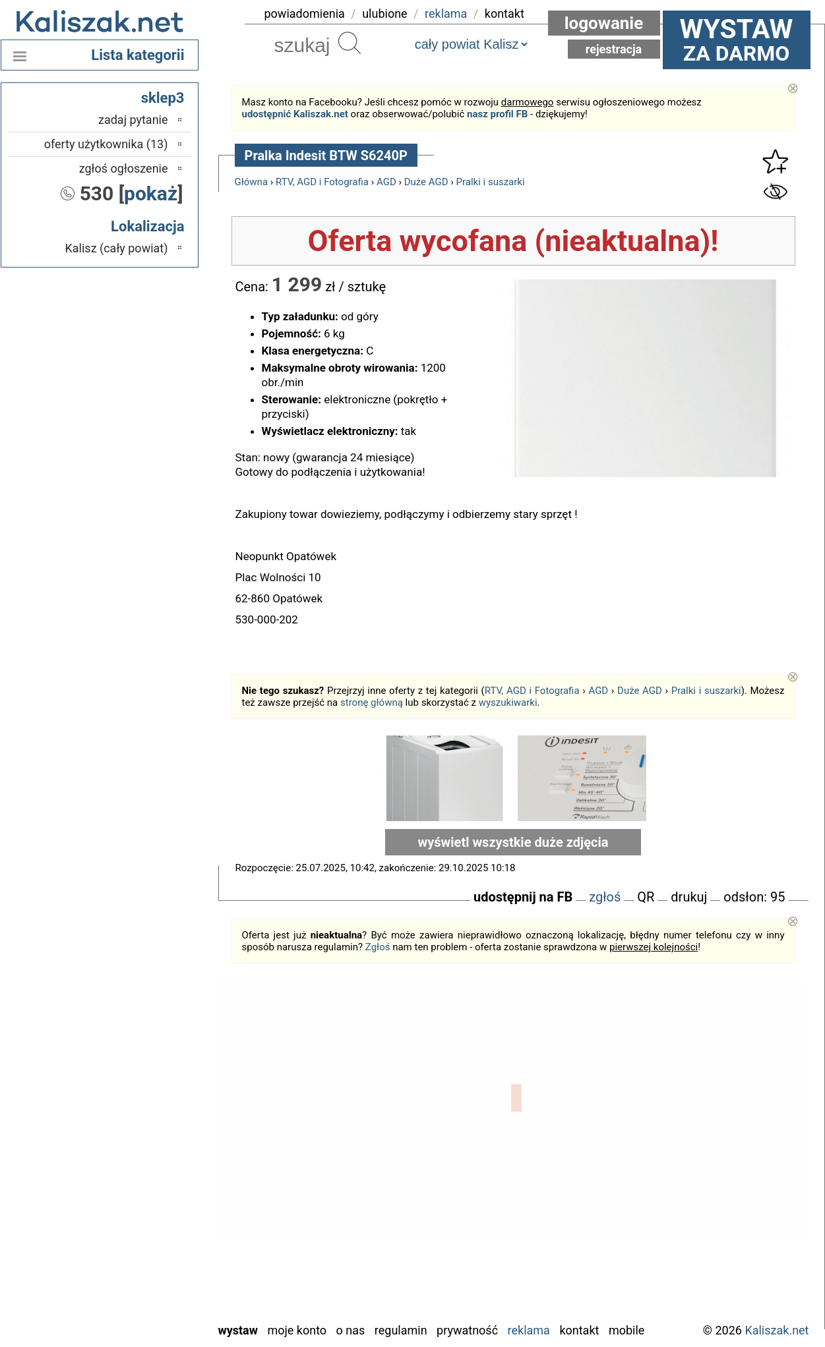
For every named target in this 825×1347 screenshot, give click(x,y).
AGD (386, 182)
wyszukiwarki (508, 702)
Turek (154, 1257)
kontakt (504, 13)
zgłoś (605, 897)
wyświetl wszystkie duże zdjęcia (513, 842)
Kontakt (579, 1330)
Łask (156, 1115)
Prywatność (467, 1330)
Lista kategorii (137, 55)
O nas (350, 1330)
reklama (446, 13)
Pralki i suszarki (490, 182)
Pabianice (144, 1168)
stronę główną (371, 702)
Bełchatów (143, 1097)
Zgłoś (377, 947)
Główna (251, 182)
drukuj (689, 897)
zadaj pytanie (133, 120)
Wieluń (151, 1275)
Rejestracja (614, 49)
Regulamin (401, 1330)
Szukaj (349, 42)
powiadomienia (304, 13)
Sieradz (150, 1222)
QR (645, 897)
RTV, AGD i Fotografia (322, 182)
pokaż (150, 193)
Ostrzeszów (139, 1151)
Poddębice (142, 1204)
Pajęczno (145, 1186)
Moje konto (296, 1330)
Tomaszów (142, 1240)
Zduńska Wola (134, 1311)
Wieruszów (141, 1293)
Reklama (529, 1330)
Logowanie (604, 23)
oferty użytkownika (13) (106, 144)
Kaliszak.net (777, 1330)
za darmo (736, 39)
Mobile (626, 1330)
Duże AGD (426, 182)
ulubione (384, 13)
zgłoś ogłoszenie (123, 168)
